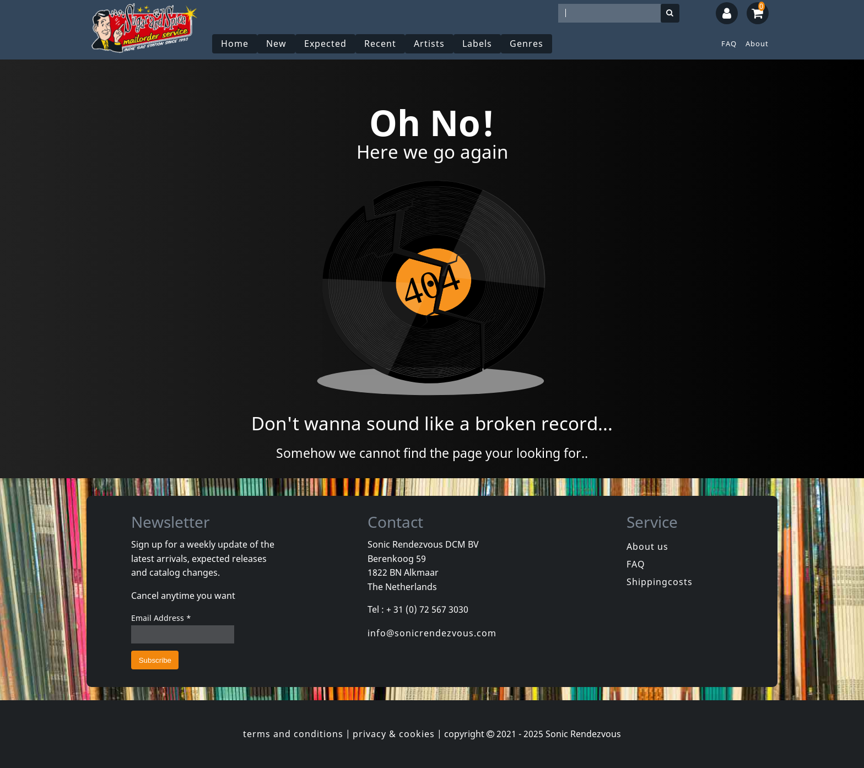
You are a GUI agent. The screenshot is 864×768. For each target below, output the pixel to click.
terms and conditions (293, 734)
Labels (477, 43)
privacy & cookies (394, 734)
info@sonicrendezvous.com (432, 633)
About (757, 43)
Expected (325, 43)
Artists (429, 43)
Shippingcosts (660, 582)
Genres (526, 43)
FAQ (729, 43)
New (276, 43)
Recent (380, 43)
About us (647, 546)
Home (235, 43)
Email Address (161, 618)
